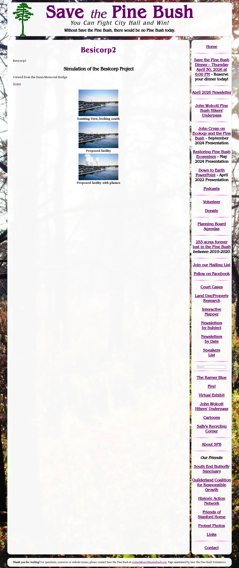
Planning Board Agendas (212, 226)
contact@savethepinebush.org (149, 562)
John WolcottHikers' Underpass (211, 406)
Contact (211, 547)
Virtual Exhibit (212, 395)
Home (17, 84)
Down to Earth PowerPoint (210, 172)
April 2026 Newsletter (211, 92)
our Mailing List (215, 264)
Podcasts (211, 188)
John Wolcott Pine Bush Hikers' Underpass (211, 110)
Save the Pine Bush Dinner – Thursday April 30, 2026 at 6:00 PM (211, 67)
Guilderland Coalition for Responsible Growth (211, 485)
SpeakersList (211, 352)
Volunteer (211, 201)
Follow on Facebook (212, 273)
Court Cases (211, 286)
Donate (211, 210)
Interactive (211, 309)
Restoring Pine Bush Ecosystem (211, 154)
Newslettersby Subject (211, 325)
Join (197, 264)
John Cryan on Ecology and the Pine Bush (211, 133)
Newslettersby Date (211, 339)
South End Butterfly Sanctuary (211, 469)
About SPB (211, 444)
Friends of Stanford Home (211, 514)
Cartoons (211, 417)
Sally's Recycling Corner (212, 428)
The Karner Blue (211, 377)
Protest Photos (211, 525)
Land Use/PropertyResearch (211, 298)
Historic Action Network (211, 501)
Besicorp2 (98, 49)
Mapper (212, 314)
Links (211, 534)
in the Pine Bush (212, 244)
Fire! (212, 386)
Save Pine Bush (120, 11)
